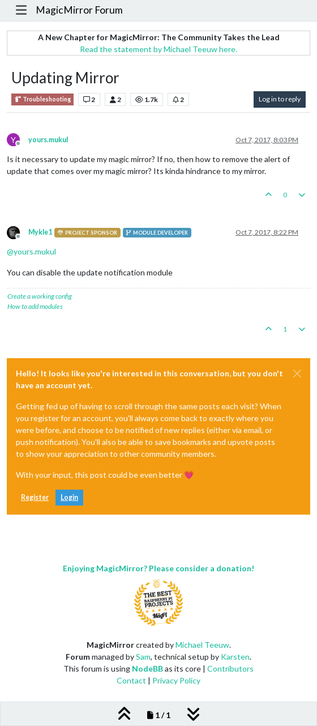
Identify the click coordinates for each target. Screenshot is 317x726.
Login (69, 497)
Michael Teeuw (202, 644)
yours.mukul (48, 139)
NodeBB (147, 668)
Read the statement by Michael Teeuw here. (158, 49)
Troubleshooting (42, 99)
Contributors (230, 668)
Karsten (235, 656)
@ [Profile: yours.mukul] (31, 251)
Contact (131, 680)
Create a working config (39, 296)
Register (35, 497)
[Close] (297, 373)
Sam (143, 656)
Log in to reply (280, 99)
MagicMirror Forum (79, 10)
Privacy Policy (176, 680)
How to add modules (35, 306)
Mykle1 (40, 232)
